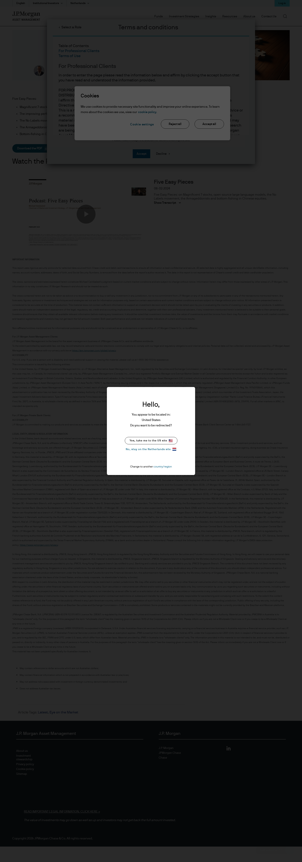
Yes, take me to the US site (151, 440)
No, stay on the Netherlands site (151, 449)
